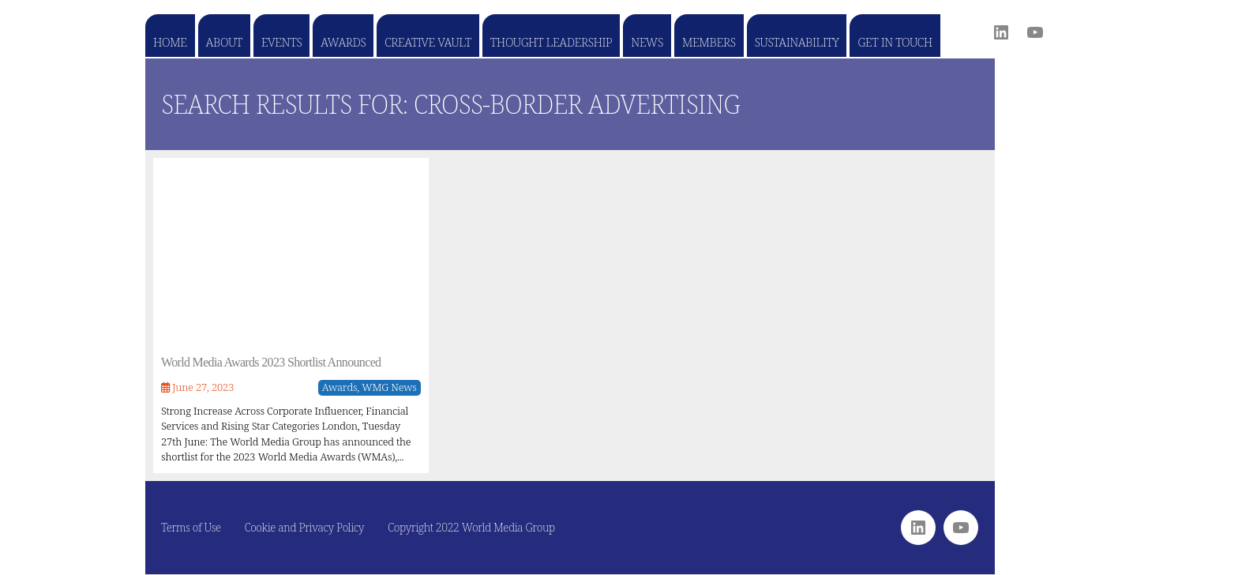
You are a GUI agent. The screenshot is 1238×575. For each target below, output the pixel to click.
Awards (343, 42)
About (224, 42)
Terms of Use (191, 527)
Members (709, 42)
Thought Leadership (551, 42)
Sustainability (797, 42)
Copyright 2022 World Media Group (471, 527)
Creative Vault (428, 42)
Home (170, 42)
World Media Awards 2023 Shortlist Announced (271, 362)
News (647, 42)
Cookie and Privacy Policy (305, 527)
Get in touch (894, 42)
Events (281, 42)
